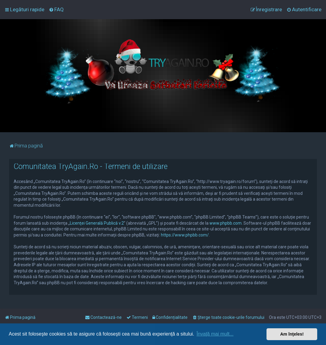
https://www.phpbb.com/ (185, 235)
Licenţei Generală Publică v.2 (97, 223)
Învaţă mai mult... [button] (214, 333)
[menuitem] (56, 9)
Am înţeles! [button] (292, 334)
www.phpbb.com (225, 223)
